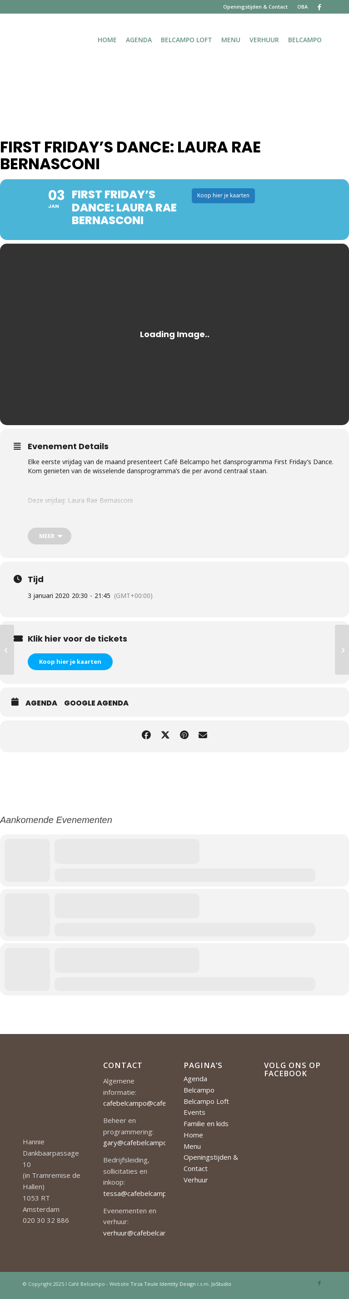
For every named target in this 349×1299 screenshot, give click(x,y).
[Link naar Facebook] (319, 7)
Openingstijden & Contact (255, 6)
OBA (302, 6)
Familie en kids (206, 1126)
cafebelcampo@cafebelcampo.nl (153, 1105)
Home (193, 1137)
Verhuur (196, 1181)
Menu (192, 1148)
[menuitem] (256, 7)
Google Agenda (96, 706)
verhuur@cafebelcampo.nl (143, 1235)
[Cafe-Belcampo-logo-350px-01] (23, 40)
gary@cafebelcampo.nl (138, 1145)
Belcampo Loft (206, 1103)
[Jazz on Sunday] (342, 650)
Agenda (41, 706)
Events (194, 1114)
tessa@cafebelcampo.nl (140, 1196)
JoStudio (221, 1286)
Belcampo (199, 1092)
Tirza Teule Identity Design (163, 1286)
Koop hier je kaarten (70, 664)
